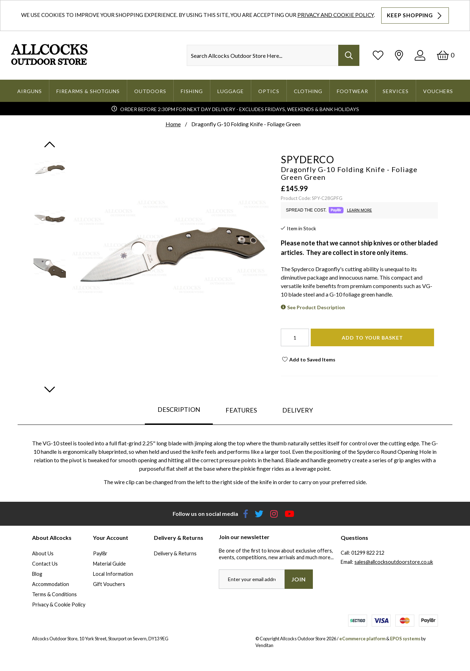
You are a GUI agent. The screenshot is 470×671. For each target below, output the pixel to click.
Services (396, 91)
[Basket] (445, 55)
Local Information (113, 574)
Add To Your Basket (372, 338)
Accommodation (50, 584)
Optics (268, 91)
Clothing (308, 91)
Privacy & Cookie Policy (58, 605)
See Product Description (316, 307)
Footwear (352, 91)
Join (298, 579)
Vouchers (438, 91)
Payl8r (100, 553)
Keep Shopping (415, 15)
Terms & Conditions (54, 594)
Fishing (192, 91)
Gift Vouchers (109, 584)
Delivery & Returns (175, 553)
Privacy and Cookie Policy (335, 15)
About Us (43, 553)
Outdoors (150, 91)
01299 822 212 (367, 553)
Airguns (29, 91)
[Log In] (420, 55)
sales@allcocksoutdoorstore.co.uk (393, 562)
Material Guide (109, 564)
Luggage (230, 91)
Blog (37, 574)
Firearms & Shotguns (88, 91)
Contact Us (45, 564)
